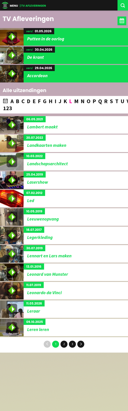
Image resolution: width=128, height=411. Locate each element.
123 (7, 108)
